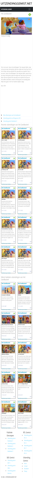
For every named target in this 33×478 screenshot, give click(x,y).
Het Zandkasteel (6, 13)
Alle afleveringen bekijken (6, 154)
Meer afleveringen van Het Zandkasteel (11, 115)
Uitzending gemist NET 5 (12, 461)
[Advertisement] (16, 50)
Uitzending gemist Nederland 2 (12, 445)
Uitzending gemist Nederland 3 (10, 121)
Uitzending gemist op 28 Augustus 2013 (12, 118)
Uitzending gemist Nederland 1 (12, 439)
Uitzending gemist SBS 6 (12, 467)
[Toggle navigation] (29, 9)
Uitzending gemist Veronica (12, 472)
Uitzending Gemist (6, 9)
